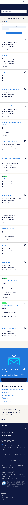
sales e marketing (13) (6, 400)
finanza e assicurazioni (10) (7, 395)
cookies (3, 495)
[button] (25, 26)
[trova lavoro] (14, 425)
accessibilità (4, 501)
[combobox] (14, 11)
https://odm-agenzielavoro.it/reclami (13, 486)
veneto (4, 5)
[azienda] (14, 428)
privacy (3, 490)
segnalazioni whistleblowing (7, 497)
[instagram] (13, 441)
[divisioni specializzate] (14, 432)
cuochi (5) (3, 419)
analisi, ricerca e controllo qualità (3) (9, 391)
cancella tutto (23, 28)
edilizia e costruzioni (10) (7, 394)
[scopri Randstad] (14, 435)
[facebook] (8, 441)
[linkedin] (2, 441)
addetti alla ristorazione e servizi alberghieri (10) (12, 417)
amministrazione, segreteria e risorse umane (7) (12, 389)
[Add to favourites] (25, 38)
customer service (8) (6, 392)
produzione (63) (5, 398)
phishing (3, 499)
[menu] (26, 2)
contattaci (3, 493)
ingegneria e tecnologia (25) (7, 397)
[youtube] (10, 441)
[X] (5, 441)
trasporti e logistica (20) (6, 401)
